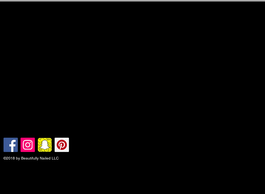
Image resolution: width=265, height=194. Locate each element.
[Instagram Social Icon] (28, 145)
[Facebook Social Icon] (11, 145)
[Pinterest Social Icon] (62, 145)
